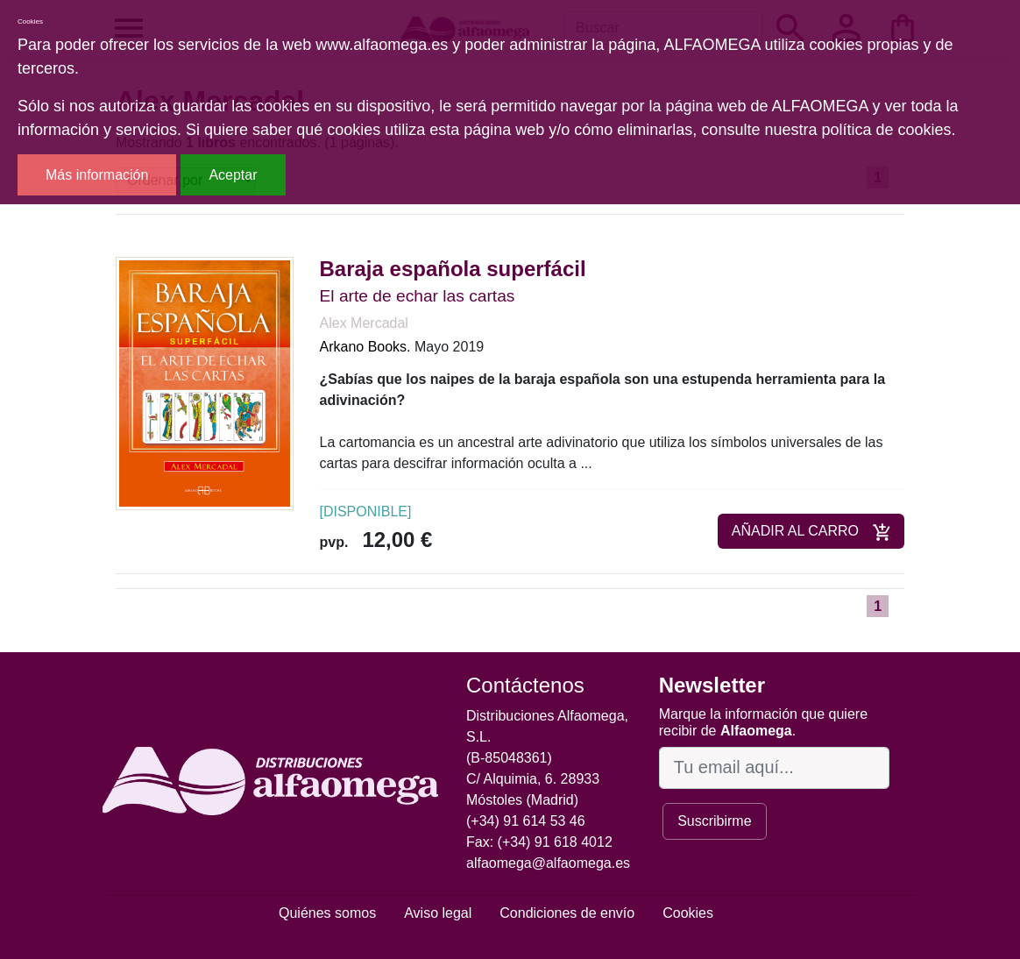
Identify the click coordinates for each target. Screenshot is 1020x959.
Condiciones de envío (566, 913)
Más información (97, 174)
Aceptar (233, 174)
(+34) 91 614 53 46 (525, 820)
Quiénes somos (327, 913)
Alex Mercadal (364, 323)
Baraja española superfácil (453, 269)
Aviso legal (437, 913)
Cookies (687, 913)
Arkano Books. (365, 346)
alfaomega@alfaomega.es (548, 863)
